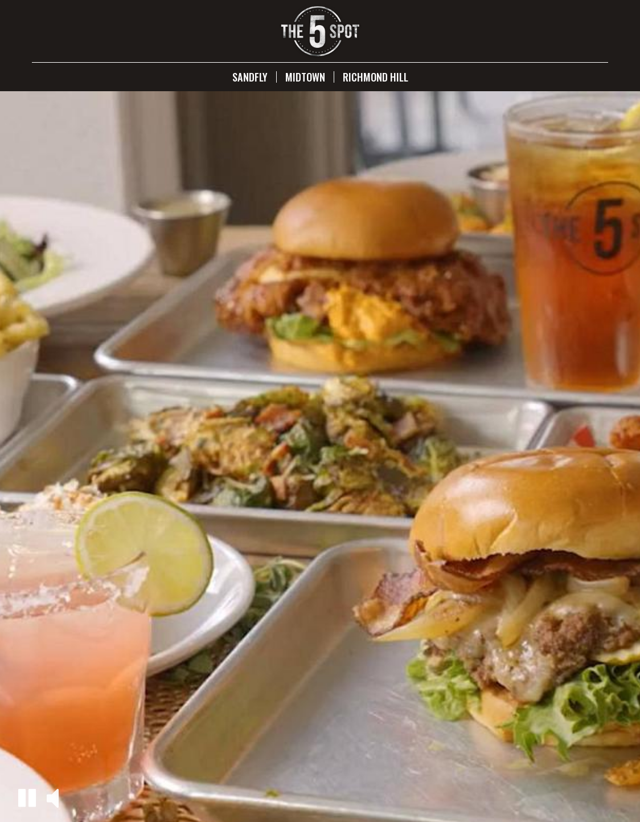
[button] (27, 798)
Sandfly (250, 77)
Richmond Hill (375, 77)
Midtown (305, 77)
